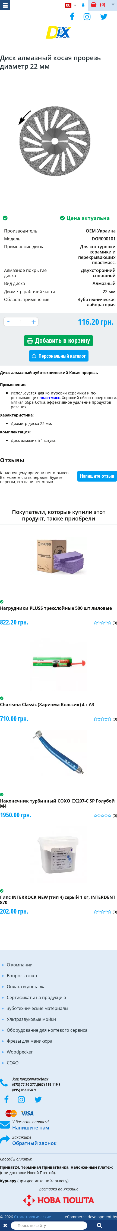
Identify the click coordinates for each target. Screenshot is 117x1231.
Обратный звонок (34, 1143)
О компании (20, 965)
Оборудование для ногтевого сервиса (47, 1030)
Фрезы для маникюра (29, 1041)
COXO (12, 1063)
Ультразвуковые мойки (31, 1019)
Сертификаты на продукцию (36, 997)
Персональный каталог (62, 356)
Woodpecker (20, 1052)
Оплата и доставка (26, 987)
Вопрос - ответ (22, 976)
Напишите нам (30, 1127)
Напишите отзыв (97, 476)
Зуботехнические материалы (37, 1008)
